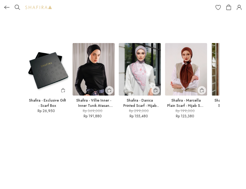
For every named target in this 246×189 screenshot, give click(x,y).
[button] (218, 7)
